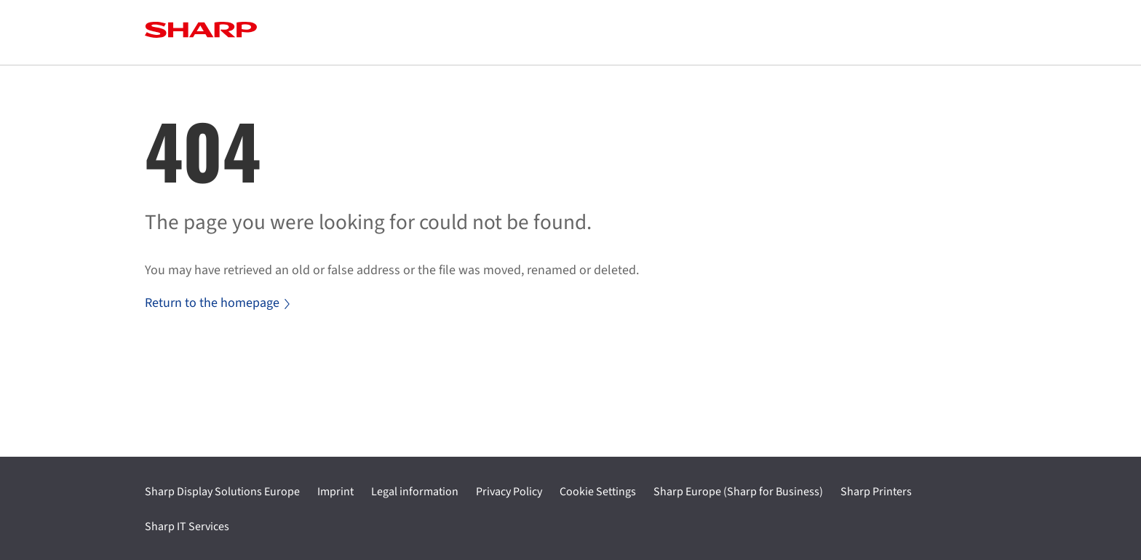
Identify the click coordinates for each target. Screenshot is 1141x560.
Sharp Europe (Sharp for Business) (738, 492)
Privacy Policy (509, 492)
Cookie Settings (598, 492)
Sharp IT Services (187, 527)
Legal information (414, 492)
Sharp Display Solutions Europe (222, 492)
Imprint (335, 492)
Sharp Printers (876, 492)
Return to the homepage (217, 303)
